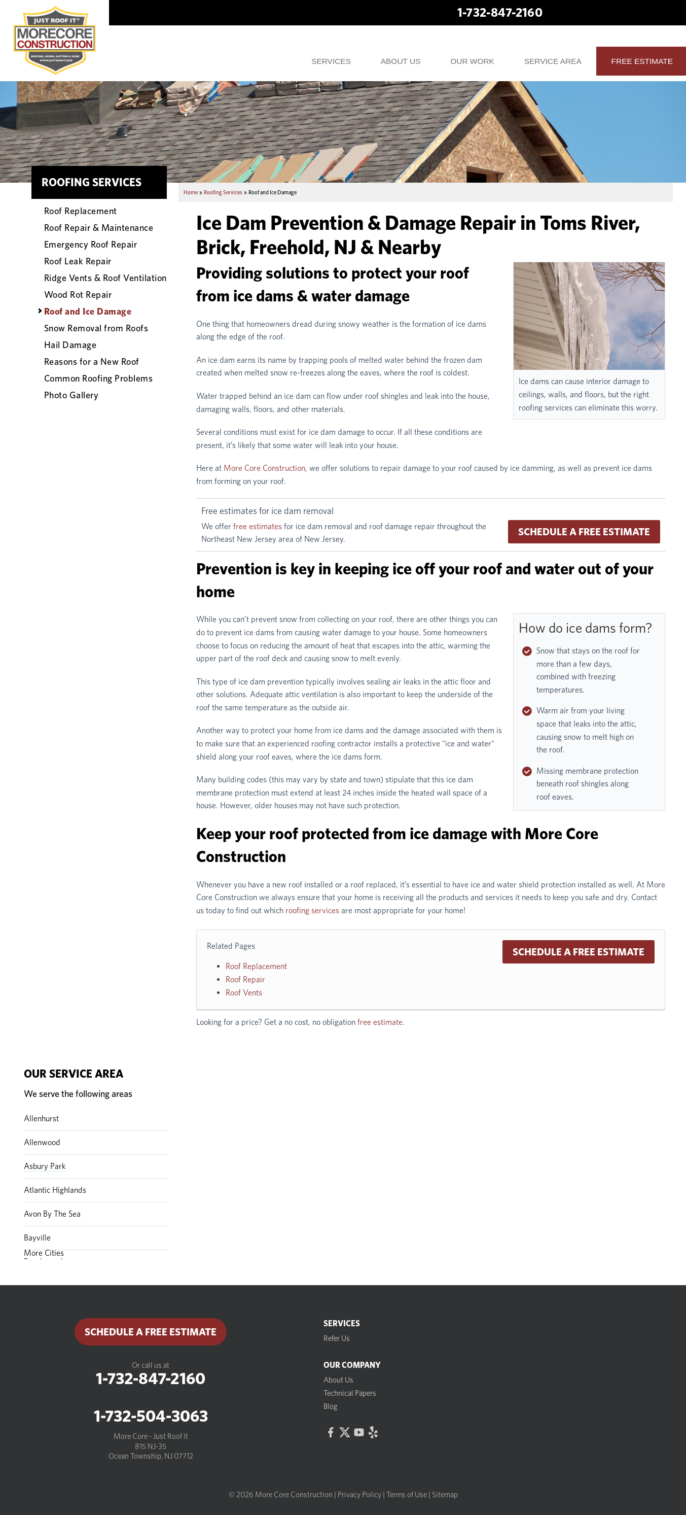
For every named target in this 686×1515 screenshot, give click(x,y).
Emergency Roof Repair (90, 244)
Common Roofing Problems (98, 378)
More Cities (44, 1253)
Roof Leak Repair (78, 261)
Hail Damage (70, 344)
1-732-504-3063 (151, 1416)
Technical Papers (349, 1393)
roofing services (312, 910)
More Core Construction (264, 468)
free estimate (380, 1022)
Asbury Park (44, 1166)
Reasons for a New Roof (91, 361)
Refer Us (336, 1338)
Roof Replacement (256, 966)
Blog (330, 1406)
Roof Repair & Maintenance (99, 227)
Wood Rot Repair (78, 294)
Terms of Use (406, 1494)
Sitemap (445, 1494)
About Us (338, 1380)
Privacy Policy (359, 1494)
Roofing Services (91, 182)
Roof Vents (244, 992)
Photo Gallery (71, 395)
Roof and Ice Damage (88, 311)
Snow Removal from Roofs (96, 328)
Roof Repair (245, 979)
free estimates (257, 526)
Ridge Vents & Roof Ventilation (105, 277)
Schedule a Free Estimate (584, 532)
